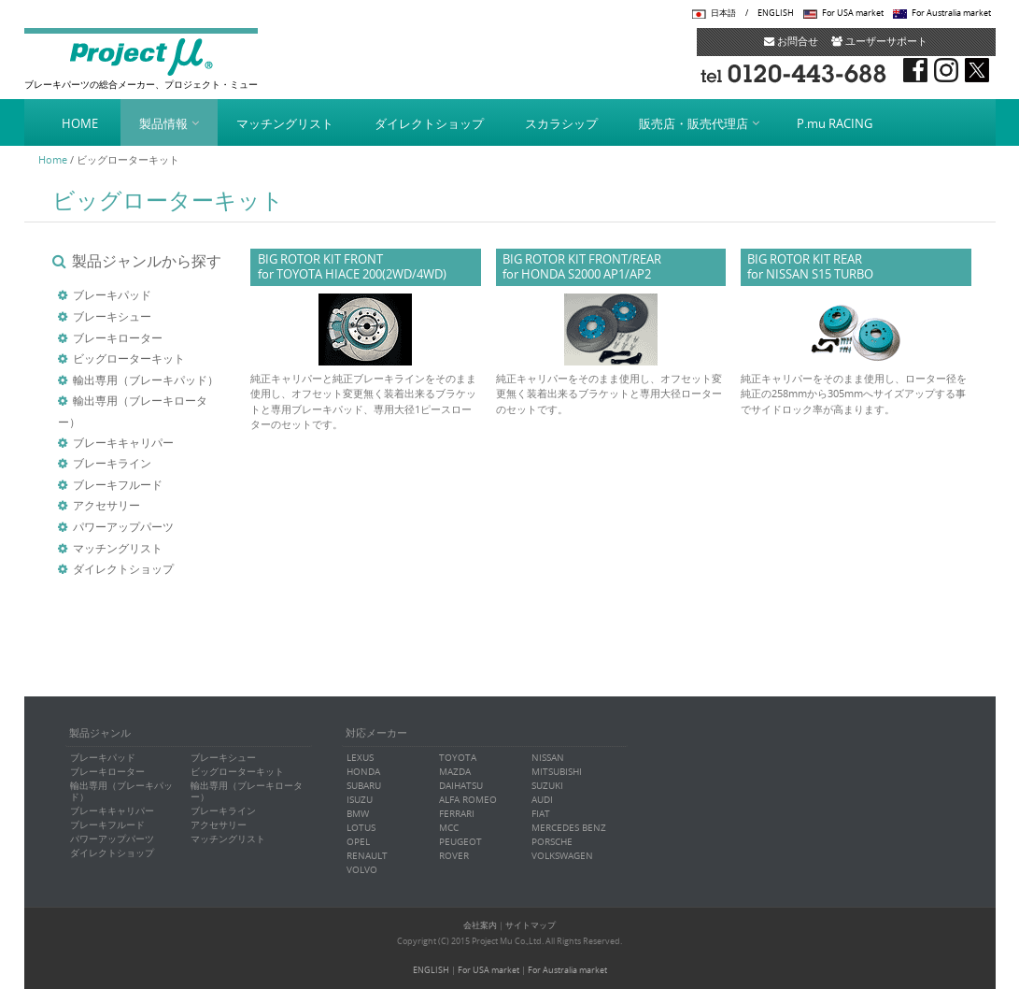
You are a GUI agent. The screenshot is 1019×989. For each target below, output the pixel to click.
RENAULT (367, 856)
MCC (449, 828)
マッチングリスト (284, 123)
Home (52, 159)
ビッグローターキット (129, 358)
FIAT (540, 814)
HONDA (363, 772)
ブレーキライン (112, 462)
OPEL (358, 842)
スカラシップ (561, 123)
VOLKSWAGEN (562, 856)
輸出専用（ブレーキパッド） (146, 379)
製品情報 (163, 123)
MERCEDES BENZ (568, 828)
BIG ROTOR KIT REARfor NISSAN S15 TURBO (810, 266)
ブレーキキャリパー (123, 442)
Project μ (141, 56)
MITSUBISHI (556, 772)
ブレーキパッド (112, 294)
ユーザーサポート (879, 41)
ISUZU (360, 800)
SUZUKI (547, 786)
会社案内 (480, 925)
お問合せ (791, 41)
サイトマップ (530, 925)
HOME (80, 123)
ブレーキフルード (118, 484)
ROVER (454, 856)
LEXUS (360, 758)
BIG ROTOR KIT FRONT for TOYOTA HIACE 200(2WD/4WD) (352, 266)
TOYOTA (457, 758)
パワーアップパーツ (123, 526)
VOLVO (362, 870)
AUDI (542, 800)
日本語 (723, 13)
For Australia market (951, 13)
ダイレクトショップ (429, 123)
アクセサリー (106, 504)
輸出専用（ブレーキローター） (247, 791)
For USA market (853, 13)
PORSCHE (552, 842)
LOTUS (361, 828)
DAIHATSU (461, 786)
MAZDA (455, 772)
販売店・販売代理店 (693, 123)
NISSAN (547, 758)
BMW (358, 814)
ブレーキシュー (112, 315)
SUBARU (364, 786)
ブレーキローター (118, 337)
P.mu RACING (834, 123)
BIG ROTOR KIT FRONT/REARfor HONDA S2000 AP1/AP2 (581, 266)
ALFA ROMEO (468, 800)
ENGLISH (775, 13)
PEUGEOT (460, 842)
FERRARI (456, 814)
